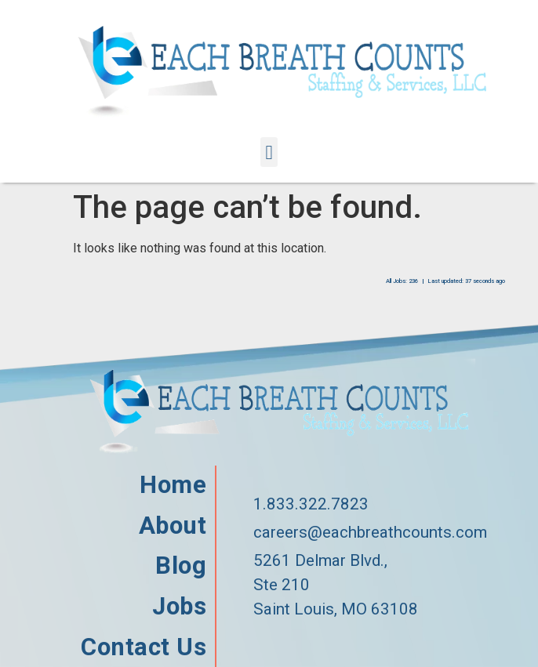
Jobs (179, 606)
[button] (269, 152)
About (173, 526)
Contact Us (143, 647)
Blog (180, 566)
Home (173, 485)
